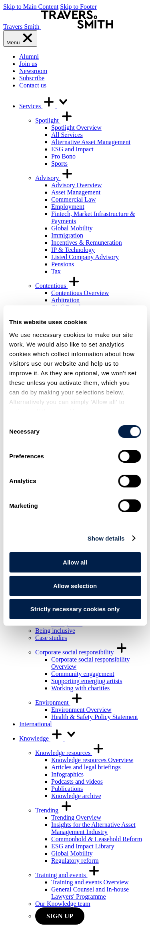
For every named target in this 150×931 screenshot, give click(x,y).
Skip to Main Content (30, 6)
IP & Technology (73, 249)
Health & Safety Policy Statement (94, 716)
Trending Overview (76, 817)
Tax (56, 271)
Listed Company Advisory (85, 257)
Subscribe (31, 78)
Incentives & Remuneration (86, 242)
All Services (67, 134)
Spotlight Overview (76, 127)
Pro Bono (63, 156)
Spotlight (54, 120)
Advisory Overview (76, 185)
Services (44, 106)
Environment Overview (81, 709)
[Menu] (20, 38)
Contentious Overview (80, 292)
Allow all (75, 562)
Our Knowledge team (62, 903)
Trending (54, 810)
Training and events (67, 875)
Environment (59, 702)
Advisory (54, 177)
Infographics (67, 774)
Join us (28, 63)
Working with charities (80, 688)
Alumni (29, 56)
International (35, 724)
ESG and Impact (72, 149)
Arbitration (65, 300)
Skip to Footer (78, 6)
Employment (67, 206)
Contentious (57, 285)
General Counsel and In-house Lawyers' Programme (90, 893)
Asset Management (75, 192)
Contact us (32, 85)
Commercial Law (73, 199)
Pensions (62, 264)
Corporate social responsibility (81, 652)
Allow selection (75, 585)
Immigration (67, 235)
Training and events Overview (90, 882)
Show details (106, 538)
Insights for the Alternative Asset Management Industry (93, 828)
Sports (59, 163)
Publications (67, 788)
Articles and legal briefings (86, 767)
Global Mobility (72, 228)
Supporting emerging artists (86, 680)
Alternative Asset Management (90, 142)
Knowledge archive (76, 795)
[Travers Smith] (58, 26)
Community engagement (82, 673)
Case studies (51, 637)
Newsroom (33, 70)
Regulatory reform (75, 860)
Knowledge (48, 738)
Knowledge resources (70, 752)
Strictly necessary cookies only (75, 609)
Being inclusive (55, 630)
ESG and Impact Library (82, 846)
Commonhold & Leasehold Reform (96, 839)
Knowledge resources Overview (92, 760)
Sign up (59, 916)
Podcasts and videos (77, 781)
